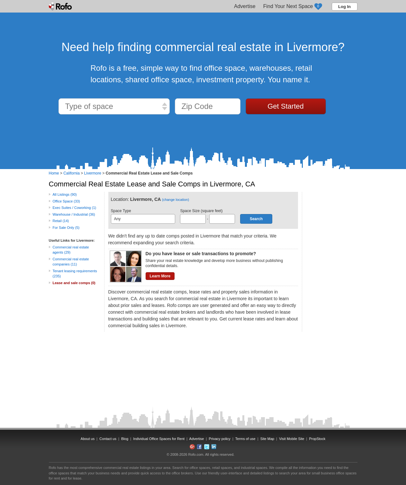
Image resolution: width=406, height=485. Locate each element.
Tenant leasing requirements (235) (75, 273)
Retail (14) (61, 221)
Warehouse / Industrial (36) (74, 214)
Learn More (160, 276)
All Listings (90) (65, 194)
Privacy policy (219, 439)
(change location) (175, 200)
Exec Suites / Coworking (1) (74, 208)
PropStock (317, 439)
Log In (344, 6)
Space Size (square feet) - (207, 216)
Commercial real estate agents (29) (71, 250)
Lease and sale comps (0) (74, 283)
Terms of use (245, 439)
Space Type (143, 216)
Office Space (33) (66, 201)
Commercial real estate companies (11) (71, 261)
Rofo (61, 6)
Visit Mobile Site (291, 439)
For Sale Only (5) (66, 227)
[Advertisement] (331, 288)
